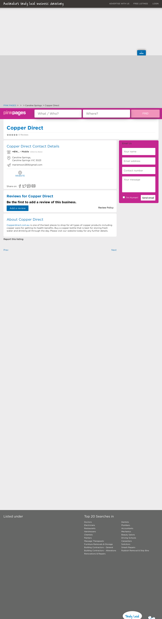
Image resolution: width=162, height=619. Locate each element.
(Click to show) (36, 152)
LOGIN (156, 4)
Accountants (127, 528)
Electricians (89, 525)
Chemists (88, 535)
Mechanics (126, 531)
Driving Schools (128, 538)
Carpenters (126, 541)
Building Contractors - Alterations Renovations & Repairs (100, 552)
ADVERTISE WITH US (119, 4)
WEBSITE (20, 174)
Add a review (18, 208)
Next (114, 250)
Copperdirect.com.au (18, 225)
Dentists (125, 522)
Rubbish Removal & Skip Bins (135, 550)
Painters (88, 538)
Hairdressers (90, 531)
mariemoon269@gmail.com (27, 164)
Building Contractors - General (98, 547)
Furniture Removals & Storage (98, 544)
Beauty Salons (128, 535)
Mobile (25, 151)
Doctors (88, 522)
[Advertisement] (81, 80)
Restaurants (89, 528)
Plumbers (125, 525)
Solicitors (125, 544)
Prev (5, 250)
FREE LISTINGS (140, 4)
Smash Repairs (128, 547)
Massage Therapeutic (94, 541)
